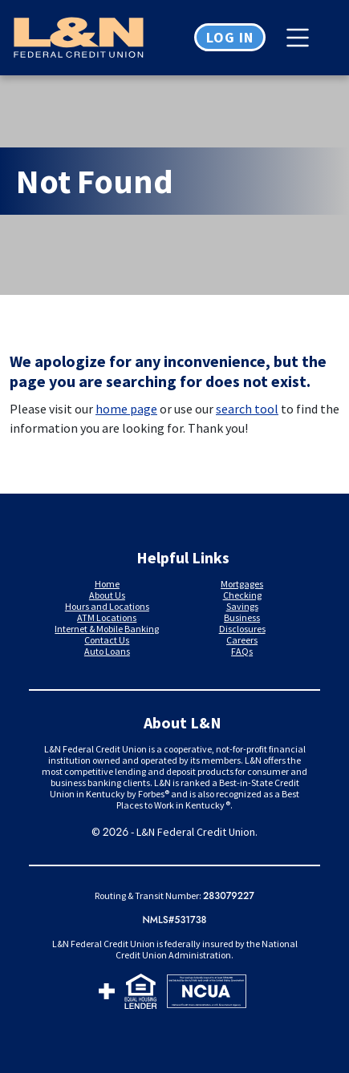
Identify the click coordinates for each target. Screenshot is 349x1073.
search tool (247, 409)
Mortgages (242, 584)
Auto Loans (107, 651)
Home (107, 584)
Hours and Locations (107, 606)
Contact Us (106, 640)
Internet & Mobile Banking (107, 629)
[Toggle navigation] (302, 38)
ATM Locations (106, 617)
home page (126, 409)
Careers (242, 640)
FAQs (242, 651)
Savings (242, 606)
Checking (242, 595)
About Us (107, 595)
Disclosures (242, 629)
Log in (230, 37)
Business (242, 617)
